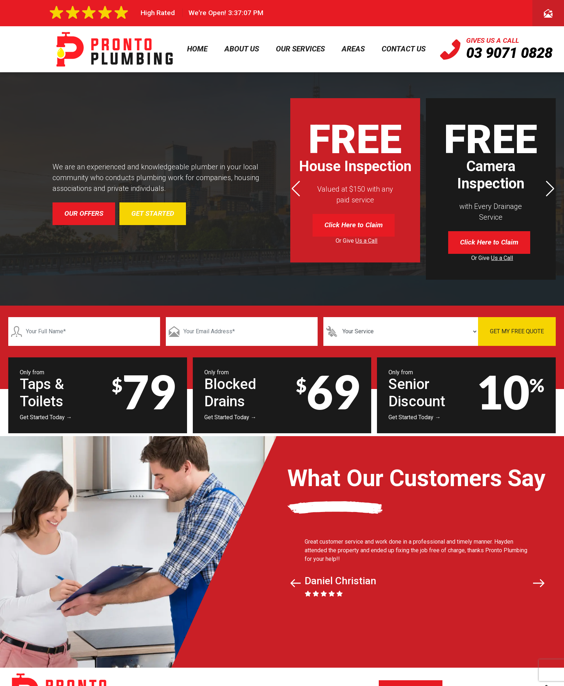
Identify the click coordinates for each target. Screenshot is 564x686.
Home (197, 49)
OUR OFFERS (83, 213)
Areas (353, 49)
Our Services (300, 49)
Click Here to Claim (353, 225)
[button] (550, 189)
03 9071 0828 (509, 53)
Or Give (356, 240)
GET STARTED (152, 213)
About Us (241, 49)
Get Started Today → (46, 417)
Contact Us (404, 49)
